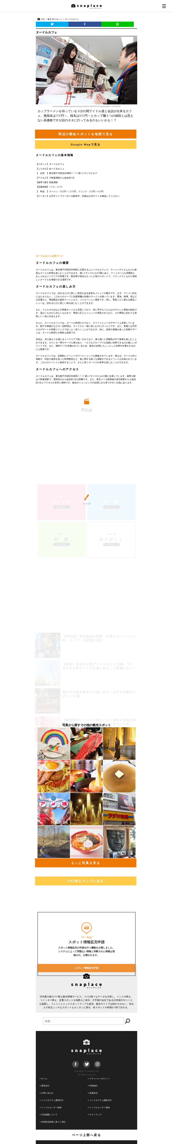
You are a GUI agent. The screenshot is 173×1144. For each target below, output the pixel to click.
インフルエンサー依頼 (50, 1107)
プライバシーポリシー (99, 1078)
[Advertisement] (86, 226)
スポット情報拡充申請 (86, 1000)
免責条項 (92, 1093)
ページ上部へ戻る (86, 1135)
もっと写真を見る (85, 863)
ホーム (43, 1078)
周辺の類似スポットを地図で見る (85, 134)
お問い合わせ (46, 1093)
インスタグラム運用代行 (52, 1100)
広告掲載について (48, 1114)
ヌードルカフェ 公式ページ (49, 256)
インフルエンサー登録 (99, 1107)
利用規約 (92, 1085)
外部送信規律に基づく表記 (53, 1122)
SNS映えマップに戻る (85, 881)
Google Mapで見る (86, 144)
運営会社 (44, 1085)
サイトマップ (95, 1114)
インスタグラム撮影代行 (100, 1100)
